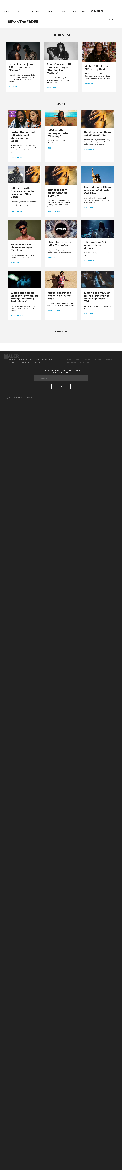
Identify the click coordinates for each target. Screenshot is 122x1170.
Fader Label (26, 362)
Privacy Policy (47, 360)
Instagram (98, 360)
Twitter (92, 11)
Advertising (22, 360)
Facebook (79, 360)
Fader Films (37, 362)
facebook (95, 11)
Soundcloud (71, 362)
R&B (54, 87)
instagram (102, 11)
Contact (12, 360)
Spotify (81, 362)
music (11, 86)
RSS (88, 362)
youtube (98, 11)
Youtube (88, 360)
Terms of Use (34, 360)
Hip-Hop (18, 86)
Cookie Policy (14, 362)
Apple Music (109, 360)
